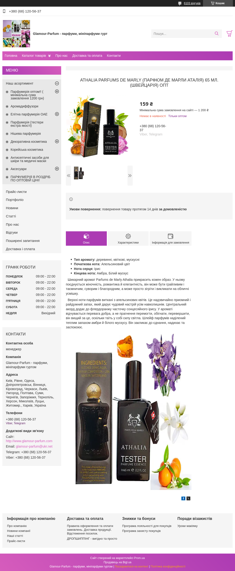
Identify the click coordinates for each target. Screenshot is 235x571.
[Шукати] (216, 33)
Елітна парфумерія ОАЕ (29, 114)
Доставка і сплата (20, 249)
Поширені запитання (23, 241)
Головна (11, 55)
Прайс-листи (16, 192)
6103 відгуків (192, 3)
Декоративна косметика (29, 141)
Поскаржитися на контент (131, 566)
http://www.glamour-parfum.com (29, 441)
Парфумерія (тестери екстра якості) (27, 123)
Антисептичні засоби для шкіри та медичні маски (30, 159)
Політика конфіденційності (168, 566)
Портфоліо (15, 200)
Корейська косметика (27, 149)
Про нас (61, 55)
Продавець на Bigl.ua (117, 562)
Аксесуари (19, 169)
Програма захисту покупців (141, 531)
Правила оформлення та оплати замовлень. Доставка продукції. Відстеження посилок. (90, 529)
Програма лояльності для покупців (146, 526)
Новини (12, 208)
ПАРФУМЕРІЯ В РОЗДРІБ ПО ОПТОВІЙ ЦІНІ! (30, 178)
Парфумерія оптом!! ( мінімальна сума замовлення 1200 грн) (27, 95)
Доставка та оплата (87, 55)
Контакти (113, 55)
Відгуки (12, 232)
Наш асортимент (19, 83)
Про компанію (17, 526)
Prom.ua (139, 558)
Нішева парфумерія (26, 133)
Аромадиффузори (24, 106)
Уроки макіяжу (187, 526)
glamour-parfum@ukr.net (34, 446)
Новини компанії (18, 531)
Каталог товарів (34, 55)
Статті (11, 216)
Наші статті (15, 536)
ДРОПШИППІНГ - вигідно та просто (92, 538)
